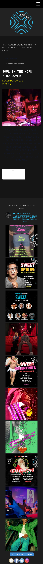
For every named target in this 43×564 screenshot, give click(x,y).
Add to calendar (14, 174)
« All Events (9, 58)
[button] (38, 4)
